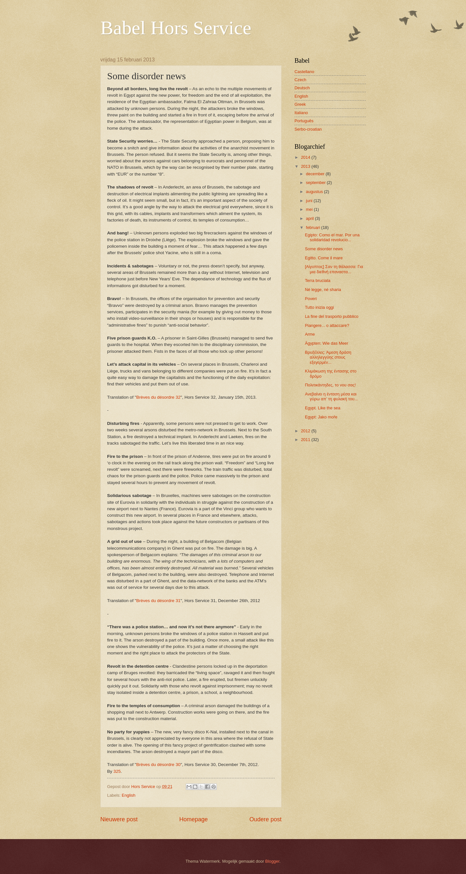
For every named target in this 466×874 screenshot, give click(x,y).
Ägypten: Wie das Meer (326, 343)
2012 (306, 430)
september (316, 182)
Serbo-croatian (308, 129)
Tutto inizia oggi (319, 307)
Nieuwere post (119, 819)
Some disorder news (324, 248)
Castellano (304, 71)
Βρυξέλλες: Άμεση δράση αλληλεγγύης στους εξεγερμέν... (328, 357)
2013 (306, 166)
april (310, 218)
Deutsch (302, 87)
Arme (310, 334)
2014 (306, 157)
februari (313, 227)
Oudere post (266, 819)
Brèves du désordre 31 (158, 600)
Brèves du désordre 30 (158, 764)
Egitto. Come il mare (324, 257)
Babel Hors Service (175, 27)
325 (117, 771)
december (316, 173)
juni (310, 200)
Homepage (193, 819)
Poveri (311, 298)
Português (304, 120)
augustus (315, 191)
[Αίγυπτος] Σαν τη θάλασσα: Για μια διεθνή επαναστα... (334, 269)
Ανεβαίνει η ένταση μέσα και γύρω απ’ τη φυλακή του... (331, 396)
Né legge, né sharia (323, 289)
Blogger (272, 861)
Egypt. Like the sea (322, 407)
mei (310, 209)
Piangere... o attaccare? (327, 325)
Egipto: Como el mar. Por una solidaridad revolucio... (332, 237)
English (128, 795)
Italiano (301, 112)
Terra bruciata (317, 280)
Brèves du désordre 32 (158, 397)
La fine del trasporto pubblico (331, 316)
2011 (306, 439)
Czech (300, 79)
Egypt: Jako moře (321, 417)
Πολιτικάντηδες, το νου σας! (330, 385)
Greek (300, 104)
